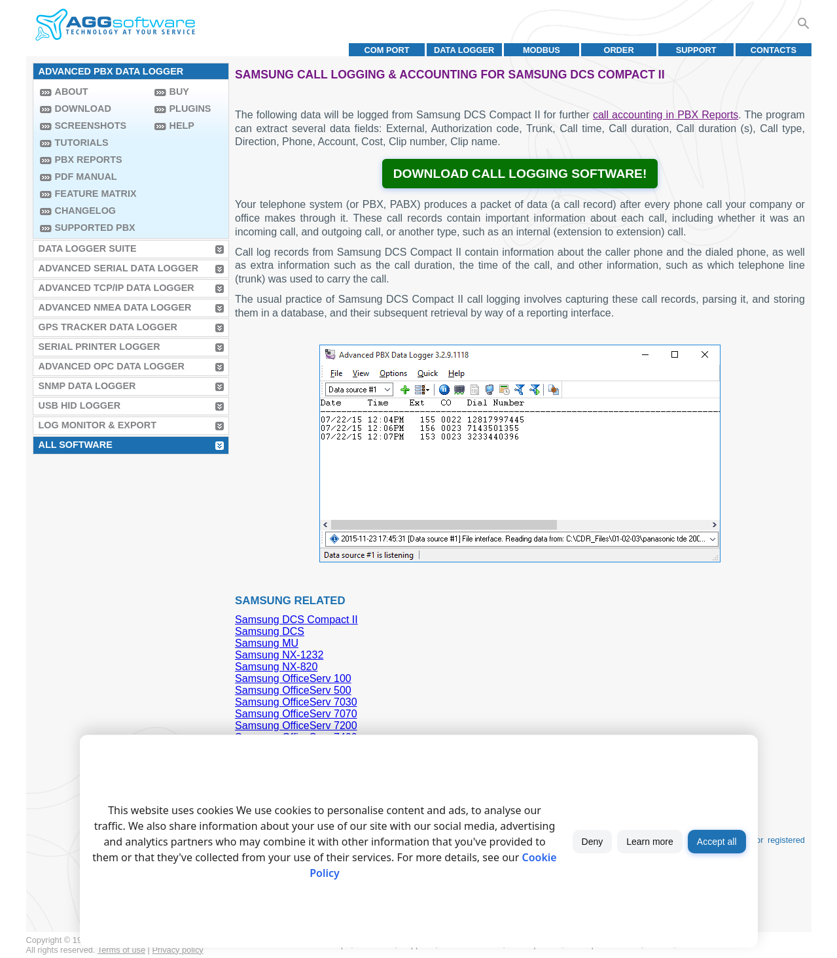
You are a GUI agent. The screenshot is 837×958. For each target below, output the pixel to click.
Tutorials (82, 142)
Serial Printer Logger (99, 346)
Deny (592, 841)
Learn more (649, 841)
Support (696, 50)
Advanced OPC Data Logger (112, 366)
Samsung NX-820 (276, 666)
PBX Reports (88, 159)
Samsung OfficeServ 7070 (296, 713)
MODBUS (541, 50)
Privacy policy (178, 950)
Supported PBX (95, 227)
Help (181, 125)
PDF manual (86, 176)
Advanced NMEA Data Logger (115, 307)
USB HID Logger (80, 405)
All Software (76, 444)
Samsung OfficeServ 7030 (296, 702)
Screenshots (91, 125)
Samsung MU (266, 643)
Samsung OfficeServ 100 (293, 678)
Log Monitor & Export (97, 425)
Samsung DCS (269, 631)
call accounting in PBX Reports (665, 114)
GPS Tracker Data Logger (108, 327)
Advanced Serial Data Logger (119, 268)
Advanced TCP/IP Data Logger (116, 287)
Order (618, 50)
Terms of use (121, 950)
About (71, 91)
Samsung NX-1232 (279, 654)
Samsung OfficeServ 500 (293, 690)
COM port (386, 50)
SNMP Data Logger (87, 386)
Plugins (190, 108)
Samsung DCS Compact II (296, 619)
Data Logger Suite (88, 248)
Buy (179, 91)
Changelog (85, 210)
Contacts (773, 50)
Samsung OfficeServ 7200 (296, 725)
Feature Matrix (96, 193)
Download (83, 108)
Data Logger (464, 50)
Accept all (717, 841)
